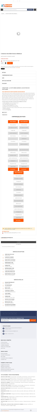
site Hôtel (7, 405)
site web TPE (12, 382)
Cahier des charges (9, 257)
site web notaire (16, 380)
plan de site (3, 348)
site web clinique (32, 379)
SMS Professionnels (33, 396)
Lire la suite (18, 67)
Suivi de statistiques (9, 299)
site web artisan (24, 376)
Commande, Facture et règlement (7, 358)
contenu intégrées (10, 105)
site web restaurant (14, 385)
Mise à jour (7, 287)
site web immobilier (15, 386)
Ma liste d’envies (16, 1)
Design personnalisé (9, 282)
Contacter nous (3, 359)
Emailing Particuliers (11, 396)
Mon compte (14, 1)
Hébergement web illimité (15, 393)
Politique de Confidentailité (5, 346)
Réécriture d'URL (9, 301)
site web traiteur (3, 380)
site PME (29, 404)
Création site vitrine (11, 401)
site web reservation (27, 388)
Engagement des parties (5, 364)
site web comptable (23, 380)
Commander (18, 1)
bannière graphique (6, 108)
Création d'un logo (9, 254)
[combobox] (15, 10)
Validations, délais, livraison (6, 367)
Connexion (20, 1)
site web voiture (26, 385)
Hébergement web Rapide (25, 393)
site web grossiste (11, 383)
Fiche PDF (4, 83)
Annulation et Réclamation (5, 354)
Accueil (3, 13)
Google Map (9, 109)
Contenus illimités (9, 290)
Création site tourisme (27, 401)
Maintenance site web (10, 273)
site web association (13, 376)
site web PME (19, 376)
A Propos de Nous (4, 342)
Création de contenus (10, 259)
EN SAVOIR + (13, 169)
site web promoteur (13, 379)
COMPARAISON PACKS (7, 75)
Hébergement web (9, 262)
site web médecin (26, 379)
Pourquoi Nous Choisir (5, 343)
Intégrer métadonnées (10, 304)
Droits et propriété (4, 353)
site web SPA (3, 386)
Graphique (14, 399)
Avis (3, 78)
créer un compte (12, 229)
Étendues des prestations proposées (7, 369)
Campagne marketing (10, 271)
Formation (7, 265)
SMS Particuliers (26, 396)
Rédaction (10, 399)
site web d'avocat (20, 379)
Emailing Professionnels (19, 396)
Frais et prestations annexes (6, 370)
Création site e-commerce (18, 401)
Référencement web (9, 268)
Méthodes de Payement (5, 366)
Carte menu (7, 293)
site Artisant (25, 404)
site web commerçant (31, 376)
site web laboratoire (10, 380)
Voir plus (5, 112)
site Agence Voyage (13, 405)
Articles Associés (6, 80)
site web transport (22, 386)
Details (4, 72)
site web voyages (20, 385)
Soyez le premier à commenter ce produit (8, 56)
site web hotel (32, 385)
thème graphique (6, 102)
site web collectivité (30, 380)
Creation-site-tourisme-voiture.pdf (8, 60)
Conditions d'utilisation (5, 345)
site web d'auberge (9, 386)
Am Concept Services (5, 410)
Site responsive (8, 285)
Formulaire (7, 296)
